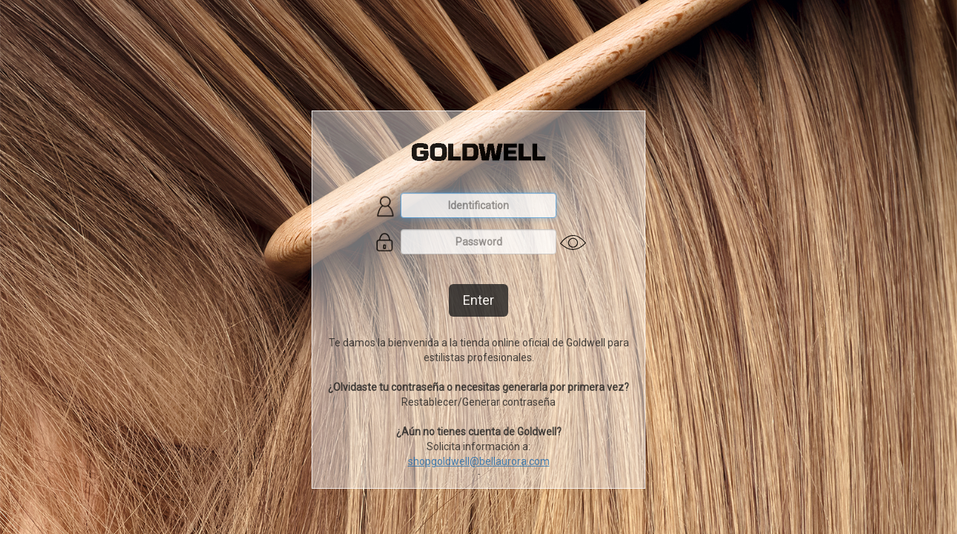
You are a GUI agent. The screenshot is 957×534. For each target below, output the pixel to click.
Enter (478, 300)
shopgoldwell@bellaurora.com (479, 461)
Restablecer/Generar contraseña (478, 402)
